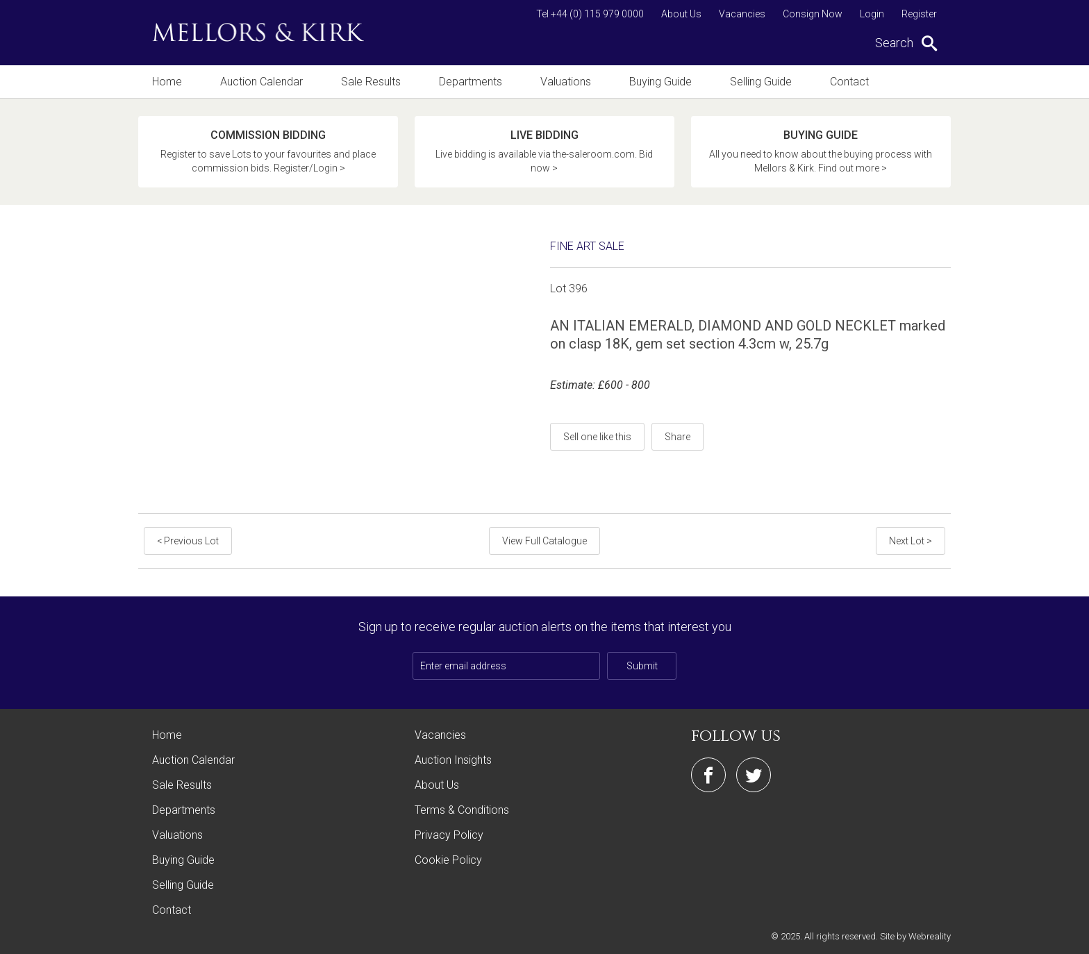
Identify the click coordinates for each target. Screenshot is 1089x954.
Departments (470, 81)
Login (872, 13)
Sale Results (371, 81)
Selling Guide (761, 81)
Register (919, 13)
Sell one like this (597, 436)
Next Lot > (910, 540)
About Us (681, 13)
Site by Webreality (915, 936)
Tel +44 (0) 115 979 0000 (590, 13)
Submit (642, 665)
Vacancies (742, 13)
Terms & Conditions (462, 810)
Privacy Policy (449, 835)
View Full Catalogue (544, 540)
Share (677, 436)
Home (167, 81)
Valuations (565, 81)
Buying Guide (660, 81)
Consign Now (812, 13)
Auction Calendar (261, 81)
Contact (849, 81)
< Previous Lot (188, 540)
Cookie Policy (448, 860)
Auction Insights (453, 760)
